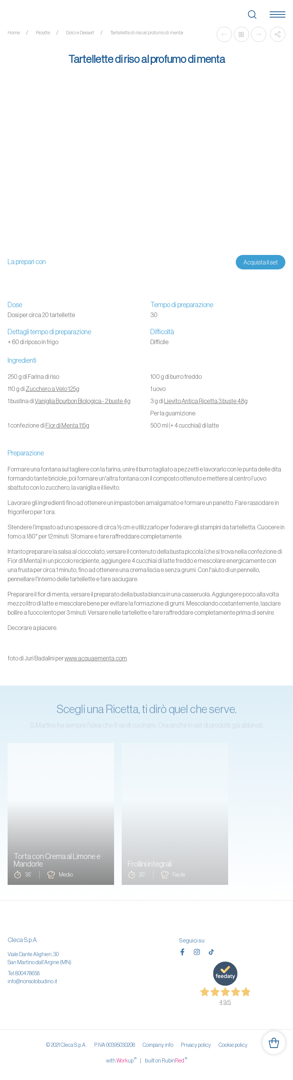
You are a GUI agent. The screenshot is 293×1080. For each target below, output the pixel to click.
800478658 (27, 973)
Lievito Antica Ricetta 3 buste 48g (206, 400)
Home (14, 32)
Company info (158, 1045)
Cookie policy (233, 1045)
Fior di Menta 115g (67, 425)
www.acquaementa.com (95, 658)
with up (121, 1060)
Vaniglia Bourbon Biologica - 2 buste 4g (82, 400)
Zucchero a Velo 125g (52, 388)
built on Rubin (166, 1060)
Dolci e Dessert (80, 32)
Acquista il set (260, 262)
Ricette (43, 32)
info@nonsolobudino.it (32, 981)
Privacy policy (196, 1045)
